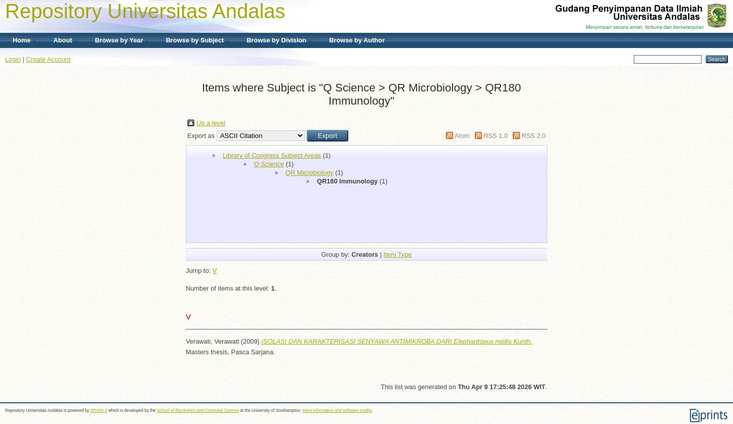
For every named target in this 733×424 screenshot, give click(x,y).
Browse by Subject (195, 40)
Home (22, 40)
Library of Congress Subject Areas (272, 155)
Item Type (397, 254)
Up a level (210, 123)
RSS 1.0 (495, 135)
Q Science (269, 164)
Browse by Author (357, 40)
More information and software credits (337, 410)
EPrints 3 (98, 410)
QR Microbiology (310, 172)
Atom (462, 135)
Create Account (48, 59)
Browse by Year (119, 40)
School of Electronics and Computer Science (198, 410)
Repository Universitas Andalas (145, 11)
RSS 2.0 (533, 135)
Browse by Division (276, 40)
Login (13, 59)
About (63, 40)
